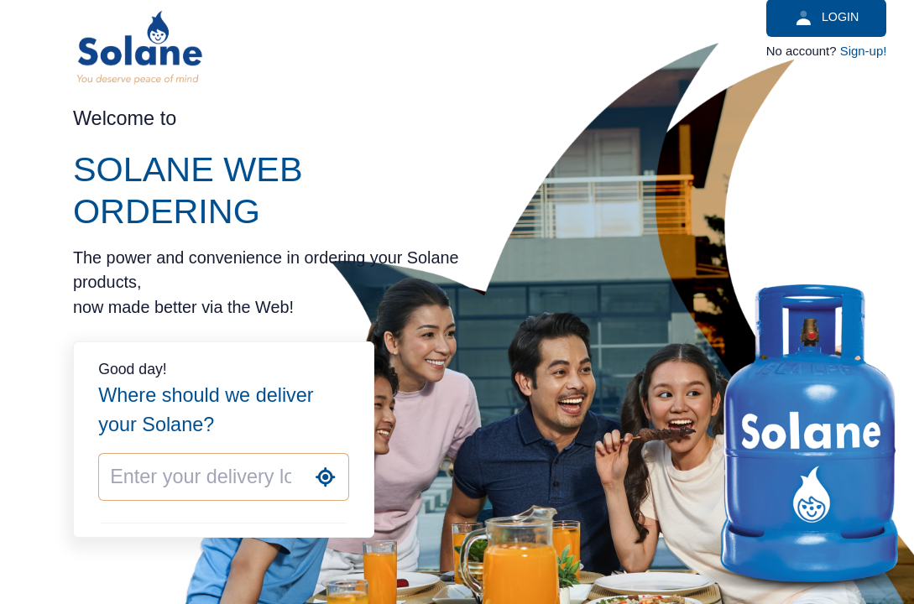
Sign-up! (863, 51)
